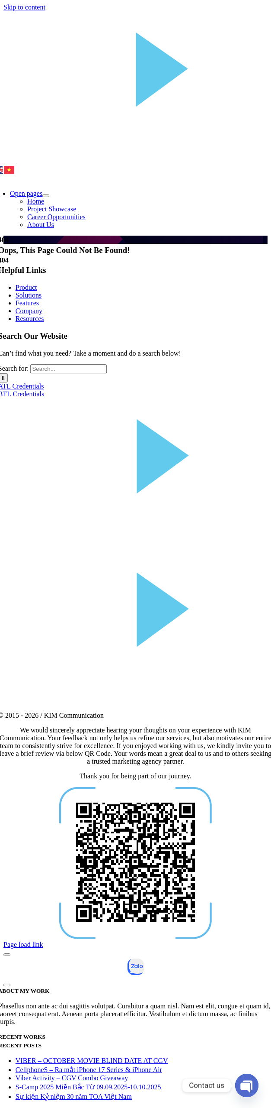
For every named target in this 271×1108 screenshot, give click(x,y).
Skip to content (24, 7)
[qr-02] (135, 936)
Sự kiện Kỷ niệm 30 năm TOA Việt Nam (74, 1096)
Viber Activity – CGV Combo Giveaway (72, 1078)
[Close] (6, 954)
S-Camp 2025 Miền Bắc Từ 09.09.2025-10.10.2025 (88, 1087)
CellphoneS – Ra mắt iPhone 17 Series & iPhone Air (89, 1069)
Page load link (23, 944)
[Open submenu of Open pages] (45, 195)
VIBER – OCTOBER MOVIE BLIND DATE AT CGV (92, 1060)
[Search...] (68, 368)
